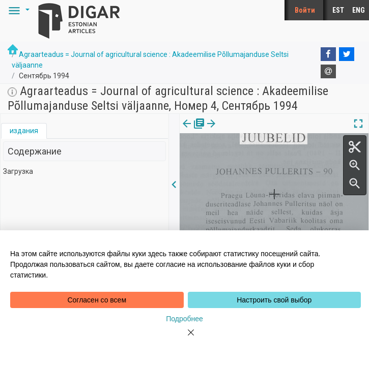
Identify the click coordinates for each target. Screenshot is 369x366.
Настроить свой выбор (274, 300)
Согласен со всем (96, 300)
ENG (358, 10)
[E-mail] (328, 72)
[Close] (185, 338)
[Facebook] (328, 54)
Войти (305, 10)
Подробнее (184, 319)
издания (24, 131)
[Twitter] (346, 54)
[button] (17, 10)
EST (338, 10)
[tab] (24, 131)
